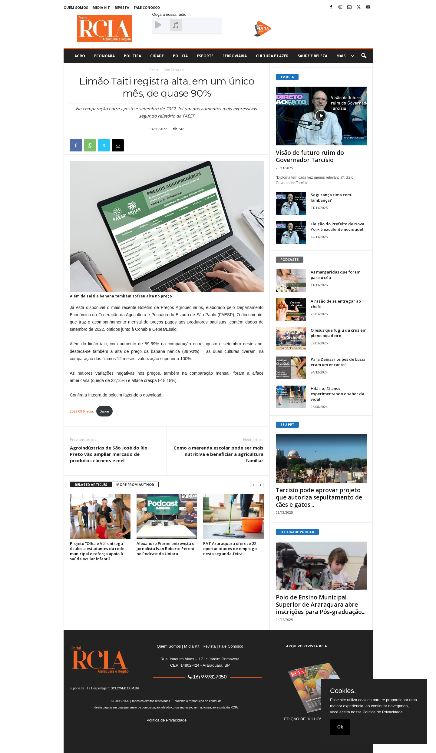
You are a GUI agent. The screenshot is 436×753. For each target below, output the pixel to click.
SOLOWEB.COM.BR (125, 688)
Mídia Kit (101, 7)
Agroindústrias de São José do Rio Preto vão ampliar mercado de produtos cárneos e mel (108, 454)
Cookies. (343, 691)
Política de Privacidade (167, 720)
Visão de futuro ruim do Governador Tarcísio (310, 156)
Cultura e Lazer (272, 55)
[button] (363, 56)
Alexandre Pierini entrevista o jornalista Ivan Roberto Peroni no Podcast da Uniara (165, 548)
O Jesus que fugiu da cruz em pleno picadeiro (338, 332)
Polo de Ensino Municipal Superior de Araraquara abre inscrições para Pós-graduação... (320, 604)
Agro (79, 55)
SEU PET (287, 424)
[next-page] (261, 485)
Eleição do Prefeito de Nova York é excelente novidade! (337, 226)
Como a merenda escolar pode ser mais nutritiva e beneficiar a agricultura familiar (218, 454)
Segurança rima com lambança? (331, 197)
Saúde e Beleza (312, 55)
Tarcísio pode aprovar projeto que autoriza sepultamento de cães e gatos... (319, 497)
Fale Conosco (147, 7)
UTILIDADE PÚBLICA (297, 531)
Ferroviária (235, 55)
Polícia (180, 55)
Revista (122, 7)
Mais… (345, 56)
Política (132, 55)
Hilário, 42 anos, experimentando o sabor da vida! (337, 394)
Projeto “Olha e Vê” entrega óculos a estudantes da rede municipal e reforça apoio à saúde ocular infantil (97, 551)
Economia (104, 55)
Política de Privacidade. (383, 712)
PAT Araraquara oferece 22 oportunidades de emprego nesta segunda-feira (230, 548)
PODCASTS (289, 259)
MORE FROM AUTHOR (135, 484)
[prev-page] (253, 485)
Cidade (157, 55)
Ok (340, 727)
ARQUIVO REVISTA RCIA (306, 646)
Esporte (205, 55)
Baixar (104, 411)
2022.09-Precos (82, 411)
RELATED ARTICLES (91, 484)
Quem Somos (76, 7)
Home (154, 69)
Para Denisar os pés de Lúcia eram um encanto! (338, 362)
